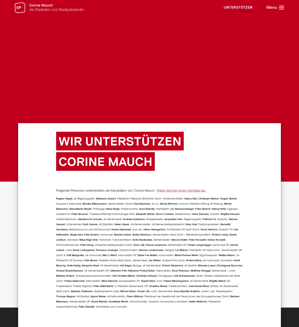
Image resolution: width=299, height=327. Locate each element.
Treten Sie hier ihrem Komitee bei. (181, 245)
